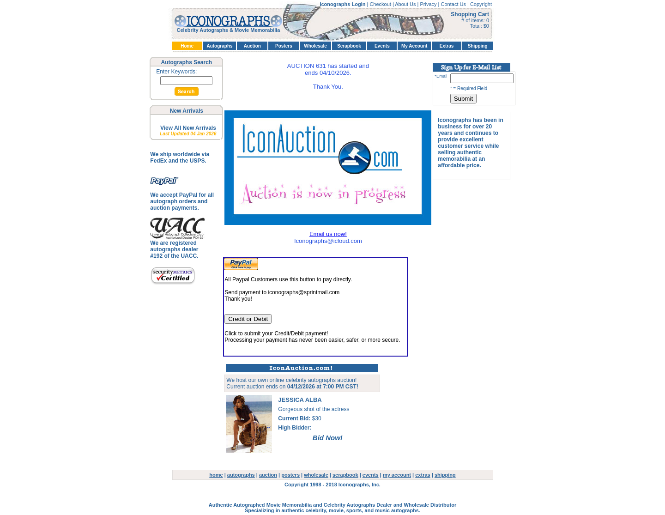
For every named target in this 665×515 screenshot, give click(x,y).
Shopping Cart (470, 14)
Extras (447, 45)
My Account (414, 45)
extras (422, 475)
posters (290, 475)
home (216, 475)
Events (382, 45)
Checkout (381, 4)
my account (397, 475)
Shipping (478, 45)
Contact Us (454, 4)
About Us (406, 4)
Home (187, 45)
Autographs (219, 45)
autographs (241, 475)
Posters (283, 45)
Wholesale (315, 45)
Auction (252, 45)
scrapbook (345, 475)
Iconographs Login (343, 4)
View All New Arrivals (188, 128)
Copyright (481, 4)
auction (268, 475)
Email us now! (328, 233)
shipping (445, 475)
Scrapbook (349, 45)
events (371, 475)
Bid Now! (328, 438)
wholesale (316, 475)
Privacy (429, 4)
